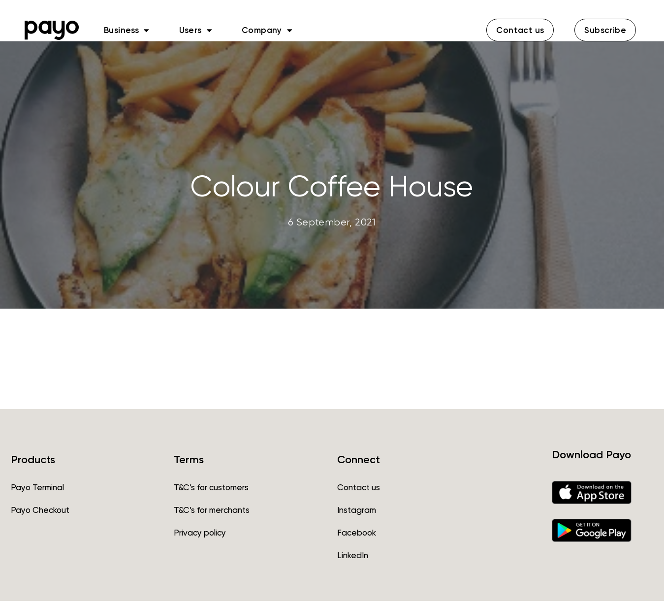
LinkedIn (352, 556)
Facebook (356, 534)
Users (195, 30)
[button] (520, 30)
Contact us (358, 488)
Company (267, 30)
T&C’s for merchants (212, 511)
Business (127, 30)
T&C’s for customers (211, 488)
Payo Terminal (37, 488)
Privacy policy (200, 534)
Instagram (356, 511)
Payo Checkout (40, 511)
